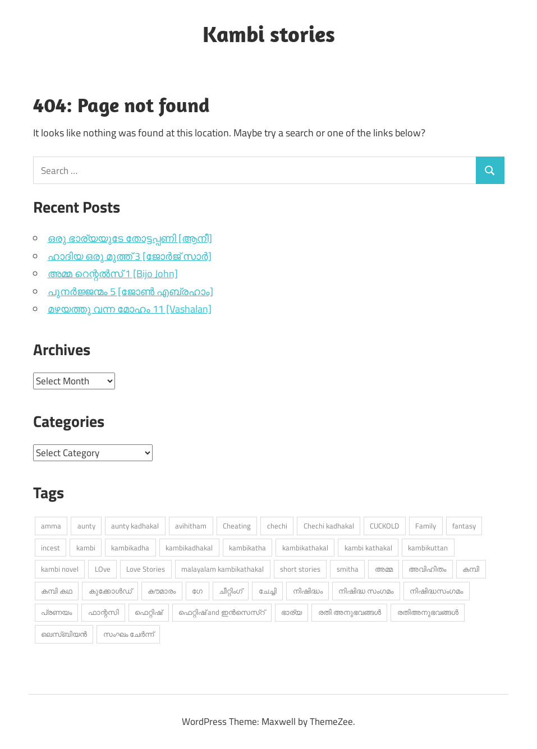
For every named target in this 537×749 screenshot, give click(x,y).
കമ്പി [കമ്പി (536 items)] (470, 569)
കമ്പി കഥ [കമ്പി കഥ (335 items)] (56, 590)
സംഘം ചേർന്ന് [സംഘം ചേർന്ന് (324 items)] (128, 634)
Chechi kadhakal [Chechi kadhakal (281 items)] (329, 525)
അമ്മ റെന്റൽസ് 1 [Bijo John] (113, 273)
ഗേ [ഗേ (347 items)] (197, 590)
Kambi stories (269, 34)
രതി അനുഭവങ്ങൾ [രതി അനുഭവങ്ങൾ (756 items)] (349, 612)
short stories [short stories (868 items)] (300, 569)
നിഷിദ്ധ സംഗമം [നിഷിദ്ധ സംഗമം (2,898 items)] (365, 590)
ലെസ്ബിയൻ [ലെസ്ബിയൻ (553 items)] (64, 634)
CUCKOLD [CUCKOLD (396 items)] (384, 525)
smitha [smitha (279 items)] (348, 569)
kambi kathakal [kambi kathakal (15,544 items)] (368, 547)
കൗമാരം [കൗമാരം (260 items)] (162, 590)
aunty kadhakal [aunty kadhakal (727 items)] (135, 525)
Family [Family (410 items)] (425, 525)
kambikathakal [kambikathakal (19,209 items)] (305, 547)
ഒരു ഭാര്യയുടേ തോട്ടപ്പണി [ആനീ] (130, 238)
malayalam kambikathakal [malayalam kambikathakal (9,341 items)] (222, 569)
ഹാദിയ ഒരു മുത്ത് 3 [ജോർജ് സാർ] (130, 256)
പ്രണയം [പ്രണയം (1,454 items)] (56, 612)
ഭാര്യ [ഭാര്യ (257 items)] (291, 612)
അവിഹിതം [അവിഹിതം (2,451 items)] (427, 569)
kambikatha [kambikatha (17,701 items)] (247, 547)
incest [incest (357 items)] (50, 547)
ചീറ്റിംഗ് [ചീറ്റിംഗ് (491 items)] (230, 590)
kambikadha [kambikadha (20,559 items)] (130, 547)
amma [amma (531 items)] (51, 525)
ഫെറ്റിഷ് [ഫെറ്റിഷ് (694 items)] (148, 612)
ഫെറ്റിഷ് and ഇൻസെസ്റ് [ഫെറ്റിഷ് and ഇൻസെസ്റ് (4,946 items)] (221, 612)
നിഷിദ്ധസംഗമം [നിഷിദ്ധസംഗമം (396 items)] (436, 590)
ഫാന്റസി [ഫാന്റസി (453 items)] (103, 612)
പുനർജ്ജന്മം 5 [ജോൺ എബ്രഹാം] (130, 291)
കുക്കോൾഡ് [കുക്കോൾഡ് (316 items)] (110, 590)
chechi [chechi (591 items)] (277, 525)
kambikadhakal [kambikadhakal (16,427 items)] (189, 547)
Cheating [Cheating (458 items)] (237, 525)
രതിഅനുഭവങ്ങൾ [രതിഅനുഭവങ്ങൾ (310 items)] (427, 612)
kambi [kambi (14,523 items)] (85, 547)
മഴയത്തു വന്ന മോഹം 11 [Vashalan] (130, 308)
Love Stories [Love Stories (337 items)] (145, 569)
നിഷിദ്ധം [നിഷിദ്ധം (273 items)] (308, 590)
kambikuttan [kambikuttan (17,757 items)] (428, 547)
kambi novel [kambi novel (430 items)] (60, 569)
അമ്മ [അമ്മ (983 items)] (384, 569)
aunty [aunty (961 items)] (86, 525)
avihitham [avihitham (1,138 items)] (190, 525)
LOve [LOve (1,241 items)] (103, 569)
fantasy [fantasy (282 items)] (464, 525)
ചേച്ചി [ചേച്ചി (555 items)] (268, 590)
